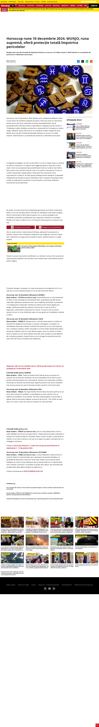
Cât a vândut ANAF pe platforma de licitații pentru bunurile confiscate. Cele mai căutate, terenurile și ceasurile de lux (83, 127)
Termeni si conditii (23, 585)
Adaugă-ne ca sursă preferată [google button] (50, 227)
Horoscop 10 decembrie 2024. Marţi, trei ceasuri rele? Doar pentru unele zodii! (41, 247)
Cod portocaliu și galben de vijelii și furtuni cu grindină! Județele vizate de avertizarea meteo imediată (12, 566)
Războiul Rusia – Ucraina (32, 1)
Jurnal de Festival (52, 1)
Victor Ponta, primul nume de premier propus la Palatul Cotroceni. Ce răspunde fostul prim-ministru (61, 566)
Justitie (48, 5)
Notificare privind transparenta (84, 585)
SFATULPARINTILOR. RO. (33, 471)
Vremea (72, 5)
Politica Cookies (10, 585)
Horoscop (21, 1)
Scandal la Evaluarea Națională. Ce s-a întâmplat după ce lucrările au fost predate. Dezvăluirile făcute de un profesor (37, 530)
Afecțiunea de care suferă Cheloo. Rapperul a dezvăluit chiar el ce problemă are (61, 548)
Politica (21, 5)
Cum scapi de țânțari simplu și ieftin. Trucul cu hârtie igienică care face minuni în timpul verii (84, 146)
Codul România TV (66, 585)
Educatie (56, 5)
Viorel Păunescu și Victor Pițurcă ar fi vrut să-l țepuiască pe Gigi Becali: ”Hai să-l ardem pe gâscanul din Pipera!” (37, 566)
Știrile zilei (4, 1)
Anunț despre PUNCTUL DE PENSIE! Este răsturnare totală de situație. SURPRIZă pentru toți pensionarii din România (33, 493)
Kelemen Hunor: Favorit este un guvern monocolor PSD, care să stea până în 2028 (84, 137)
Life (85, 5)
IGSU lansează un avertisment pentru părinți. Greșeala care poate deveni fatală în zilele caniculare (86, 530)
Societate (30, 5)
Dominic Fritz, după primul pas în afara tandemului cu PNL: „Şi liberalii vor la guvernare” (84, 165)
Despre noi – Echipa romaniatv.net (48, 585)
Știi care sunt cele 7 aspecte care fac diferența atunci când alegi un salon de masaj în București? (12, 573)
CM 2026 (43, 1)
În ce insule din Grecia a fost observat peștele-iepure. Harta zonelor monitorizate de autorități (35, 488)
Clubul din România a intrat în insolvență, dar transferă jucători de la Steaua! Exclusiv (34, 499)
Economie (39, 5)
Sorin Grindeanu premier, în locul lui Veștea (86, 565)
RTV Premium (12, 1)
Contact (33, 585)
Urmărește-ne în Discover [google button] (20, 227)
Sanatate (64, 5)
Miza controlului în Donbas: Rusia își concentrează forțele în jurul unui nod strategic (37, 548)
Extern (79, 5)
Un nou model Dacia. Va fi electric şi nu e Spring (86, 547)
